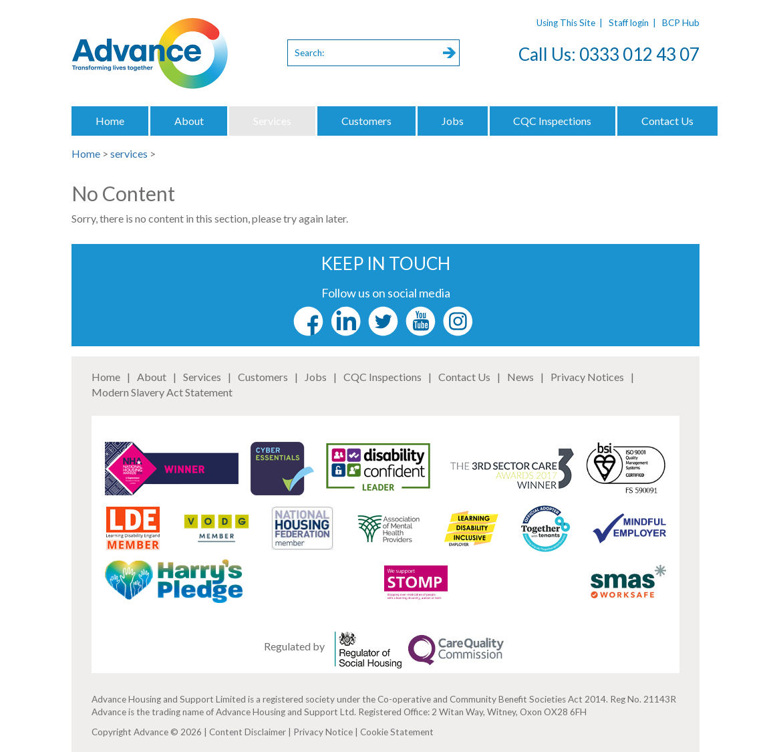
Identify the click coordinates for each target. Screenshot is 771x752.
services (129, 153)
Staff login (629, 22)
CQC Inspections (552, 120)
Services (272, 120)
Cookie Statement (397, 732)
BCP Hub (681, 22)
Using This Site (565, 22)
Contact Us (667, 120)
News (520, 376)
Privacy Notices (587, 376)
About (189, 120)
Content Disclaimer (247, 732)
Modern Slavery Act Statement (162, 392)
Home (110, 120)
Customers (366, 120)
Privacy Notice (323, 732)
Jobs (453, 120)
